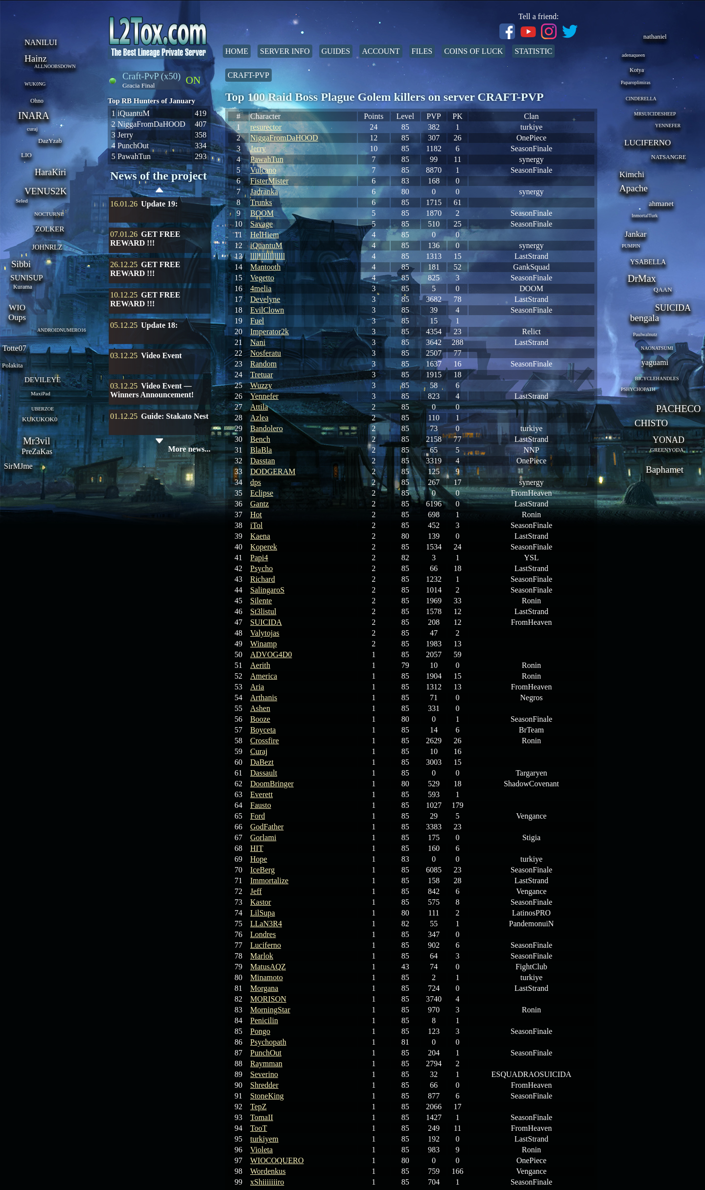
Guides (336, 51)
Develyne (265, 299)
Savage (261, 224)
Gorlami (263, 837)
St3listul (263, 611)
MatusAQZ (268, 966)
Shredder (264, 1085)
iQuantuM (266, 245)
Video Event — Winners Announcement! (152, 390)
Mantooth (265, 267)
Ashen (260, 708)
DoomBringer (272, 783)
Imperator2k (269, 331)
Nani (257, 342)
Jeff (256, 891)
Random (263, 364)
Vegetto (262, 278)
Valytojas (265, 633)
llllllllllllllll (267, 256)
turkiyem (264, 1139)
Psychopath (268, 1042)
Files (422, 51)
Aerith (260, 665)
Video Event (161, 355)
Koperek (263, 547)
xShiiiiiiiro (267, 1182)
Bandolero (266, 428)
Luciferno (265, 945)
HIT (256, 848)
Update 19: (159, 204)
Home (236, 51)
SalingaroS (267, 590)
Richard (262, 579)
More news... (189, 449)
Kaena (260, 536)
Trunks (261, 202)
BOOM (262, 213)
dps (255, 482)
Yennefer (264, 396)
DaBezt (262, 762)
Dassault (263, 773)
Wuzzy (261, 385)
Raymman (266, 1063)
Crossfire (264, 740)
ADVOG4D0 (271, 654)
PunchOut (266, 1053)
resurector (266, 127)
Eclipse (261, 493)
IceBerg (262, 870)
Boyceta (263, 730)
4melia (261, 288)
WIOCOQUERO (277, 1160)
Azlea (259, 417)
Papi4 (259, 557)
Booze (260, 719)
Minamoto (266, 977)
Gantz (259, 504)
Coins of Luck (473, 51)
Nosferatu (265, 353)
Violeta (261, 1149)
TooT (258, 1128)
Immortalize (269, 880)
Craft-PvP (248, 75)
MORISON (268, 999)
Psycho (261, 568)
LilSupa (262, 913)
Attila (259, 407)
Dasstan (262, 461)
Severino (264, 1074)
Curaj (259, 751)
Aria (257, 687)
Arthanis (263, 697)
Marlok (261, 956)
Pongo (260, 1031)
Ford (257, 816)
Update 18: (159, 325)
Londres (263, 934)
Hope (258, 859)
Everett (261, 794)
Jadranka (264, 191)
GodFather (266, 827)
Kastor (260, 902)
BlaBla (261, 450)
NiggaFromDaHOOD (284, 138)
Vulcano (263, 170)
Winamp (263, 644)
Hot (256, 514)
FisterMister (269, 181)
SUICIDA (266, 622)
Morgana (264, 988)
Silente (261, 600)
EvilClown (267, 310)
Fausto (260, 805)
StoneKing (266, 1096)
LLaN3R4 (266, 923)
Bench (260, 439)
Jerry (258, 148)
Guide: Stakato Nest (175, 416)
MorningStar (270, 1010)
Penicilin (264, 1020)
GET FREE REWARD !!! (145, 238)
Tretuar (261, 374)
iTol (256, 525)
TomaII (261, 1117)
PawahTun (266, 159)
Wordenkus (267, 1171)
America (263, 676)
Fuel (257, 321)
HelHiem (264, 234)
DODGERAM (272, 471)
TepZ (258, 1106)
